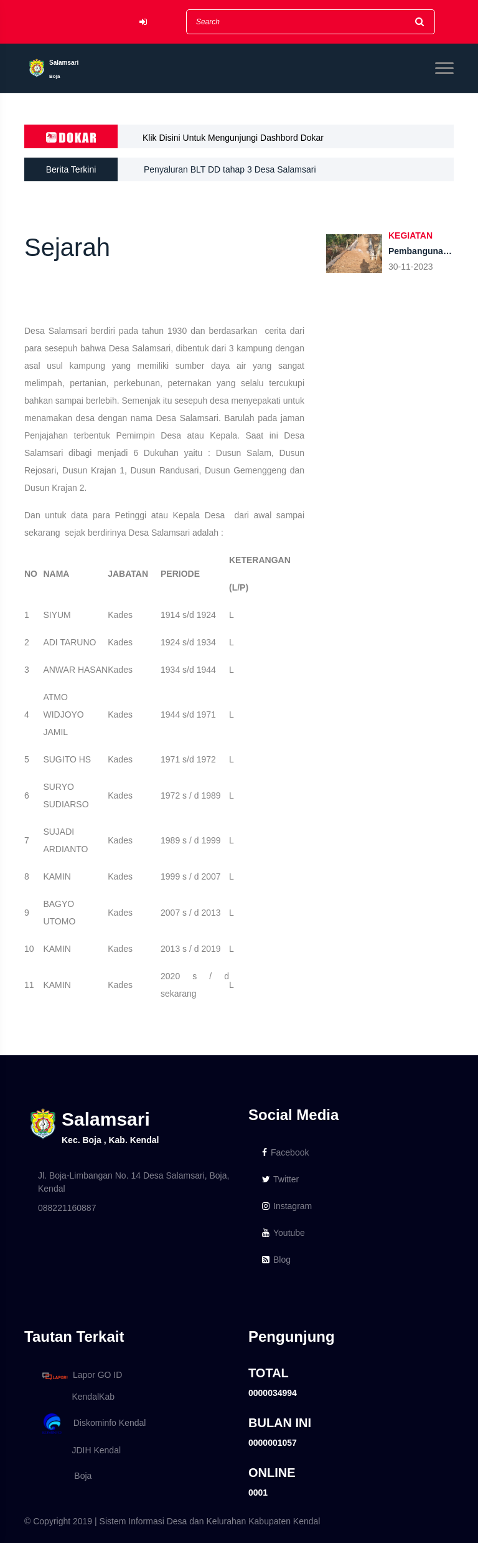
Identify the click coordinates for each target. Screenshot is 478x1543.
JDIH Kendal (79, 1450)
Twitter (280, 1179)
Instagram (287, 1206)
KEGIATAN (410, 235)
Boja (64, 1476)
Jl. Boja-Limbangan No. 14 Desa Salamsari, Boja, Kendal (133, 1182)
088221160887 (67, 1208)
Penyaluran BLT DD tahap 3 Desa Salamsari (230, 169)
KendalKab (76, 1397)
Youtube (283, 1233)
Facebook (285, 1152)
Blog (276, 1260)
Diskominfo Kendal (93, 1424)
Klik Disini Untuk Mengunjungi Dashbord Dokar (233, 138)
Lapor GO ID (81, 1375)
